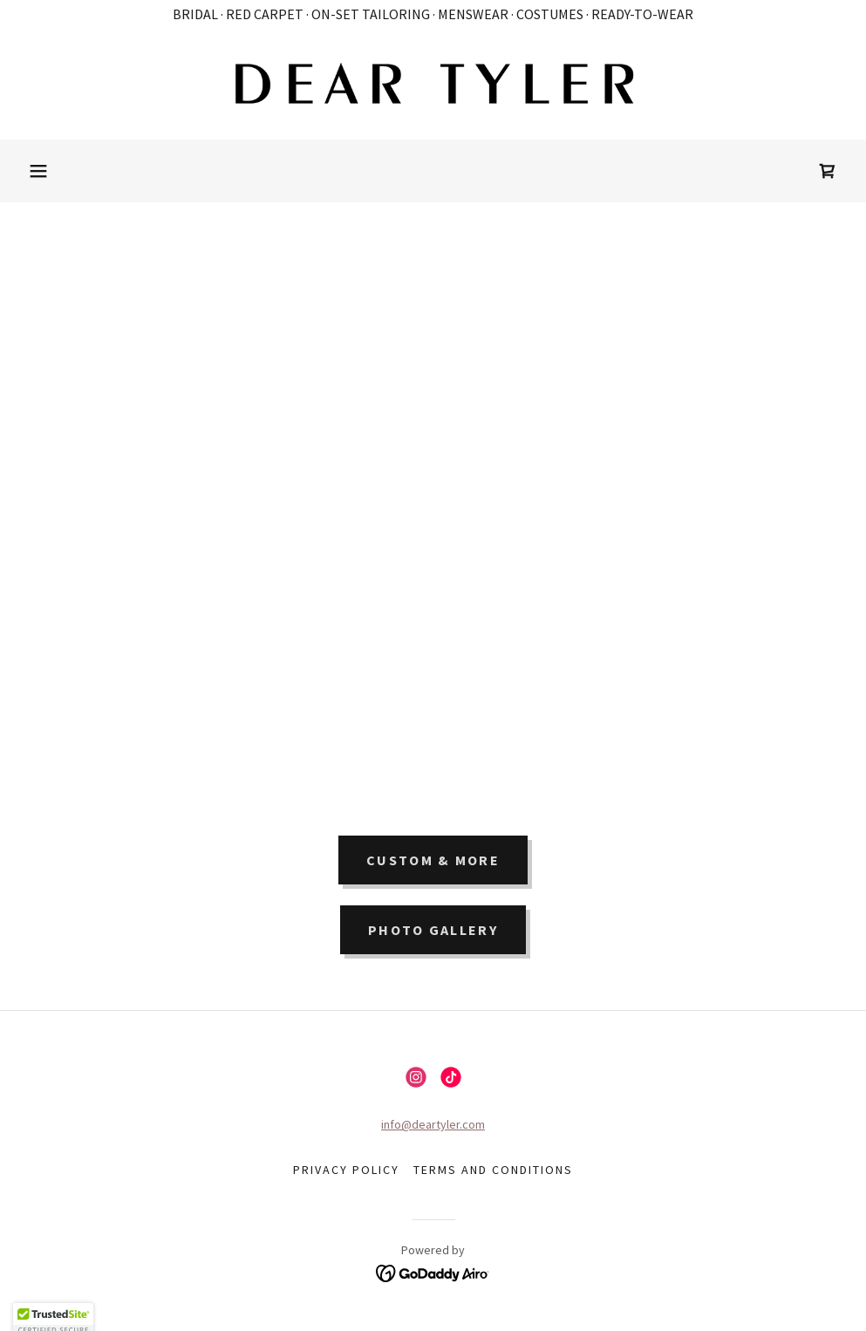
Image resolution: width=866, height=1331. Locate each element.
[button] (38, 171)
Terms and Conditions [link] (493, 1169)
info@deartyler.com (433, 1124)
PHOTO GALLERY (433, 930)
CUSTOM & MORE (433, 860)
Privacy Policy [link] (346, 1169)
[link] (433, 84)
